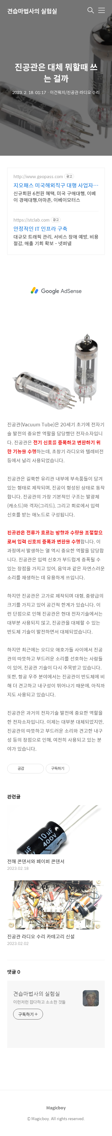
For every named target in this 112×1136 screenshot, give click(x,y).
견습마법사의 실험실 (36, 993)
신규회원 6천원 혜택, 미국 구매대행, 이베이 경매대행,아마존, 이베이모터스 (54, 196)
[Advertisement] (56, 291)
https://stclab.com (31, 219)
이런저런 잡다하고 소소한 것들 (39, 1002)
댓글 (13, 972)
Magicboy (56, 1107)
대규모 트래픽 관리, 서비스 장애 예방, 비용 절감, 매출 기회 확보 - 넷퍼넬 (56, 240)
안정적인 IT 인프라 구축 (40, 228)
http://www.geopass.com (38, 176)
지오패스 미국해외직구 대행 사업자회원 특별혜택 (55, 185)
